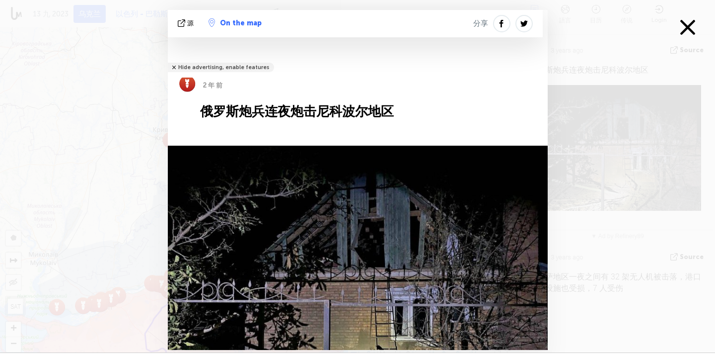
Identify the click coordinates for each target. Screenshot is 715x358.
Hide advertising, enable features (223, 67)
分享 (480, 23)
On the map (235, 22)
